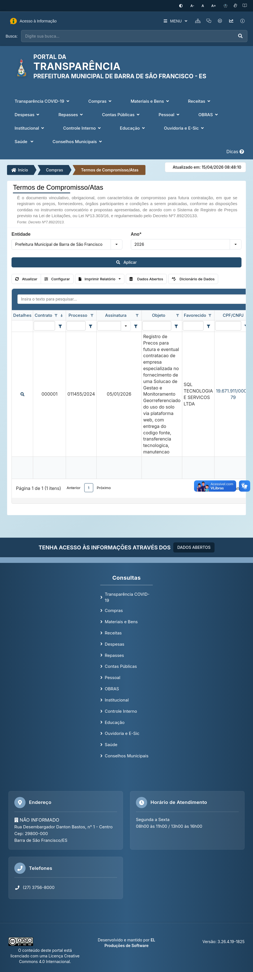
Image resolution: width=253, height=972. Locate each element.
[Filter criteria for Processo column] (91, 325)
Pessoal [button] (170, 113)
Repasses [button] (71, 113)
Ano (136, 233)
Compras (54, 169)
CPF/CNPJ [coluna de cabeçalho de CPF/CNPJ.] (233, 314)
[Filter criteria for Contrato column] (60, 325)
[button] (116, 244)
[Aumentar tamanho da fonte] (214, 5)
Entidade (21, 233)
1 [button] (88, 487)
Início (19, 169)
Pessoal (112, 677)
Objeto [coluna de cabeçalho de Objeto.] (158, 314)
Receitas (113, 632)
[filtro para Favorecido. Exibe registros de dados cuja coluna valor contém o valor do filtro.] (193, 325)
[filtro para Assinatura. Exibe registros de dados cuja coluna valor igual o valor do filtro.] (109, 325)
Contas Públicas (121, 665)
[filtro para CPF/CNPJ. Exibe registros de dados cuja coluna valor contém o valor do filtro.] (228, 325)
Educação (114, 721)
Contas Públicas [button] (121, 113)
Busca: (12, 35)
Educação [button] (133, 127)
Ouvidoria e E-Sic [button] (184, 127)
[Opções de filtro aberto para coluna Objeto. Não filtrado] (178, 315)
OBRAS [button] (209, 113)
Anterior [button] (73, 487)
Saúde (111, 744)
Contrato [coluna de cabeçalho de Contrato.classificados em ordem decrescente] (43, 314)
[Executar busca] (240, 35)
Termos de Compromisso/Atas (109, 169)
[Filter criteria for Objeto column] (176, 325)
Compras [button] (100, 100)
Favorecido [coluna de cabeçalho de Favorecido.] (195, 314)
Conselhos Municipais (127, 755)
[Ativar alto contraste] (188, 5)
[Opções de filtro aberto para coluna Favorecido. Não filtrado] (210, 315)
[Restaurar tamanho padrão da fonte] (206, 5)
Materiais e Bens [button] (150, 100)
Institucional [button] (30, 127)
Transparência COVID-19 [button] (42, 100)
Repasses (114, 654)
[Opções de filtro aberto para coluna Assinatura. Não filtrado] (137, 315)
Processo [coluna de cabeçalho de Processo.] (78, 314)
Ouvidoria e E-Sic (122, 732)
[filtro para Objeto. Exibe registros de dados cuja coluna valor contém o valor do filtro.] (156, 325)
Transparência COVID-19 (127, 596)
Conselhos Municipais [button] (78, 140)
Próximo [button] (104, 487)
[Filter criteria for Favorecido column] (209, 325)
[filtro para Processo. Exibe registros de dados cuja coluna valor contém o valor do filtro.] (76, 325)
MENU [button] (164, 20)
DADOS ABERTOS (193, 546)
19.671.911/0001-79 (233, 393)
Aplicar (126, 261)
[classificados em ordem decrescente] (61, 315)
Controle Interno (121, 710)
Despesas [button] (27, 113)
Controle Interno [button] (82, 127)
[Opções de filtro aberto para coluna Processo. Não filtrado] (92, 315)
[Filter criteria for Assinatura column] (136, 325)
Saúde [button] (25, 140)
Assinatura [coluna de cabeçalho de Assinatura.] (115, 314)
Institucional (117, 699)
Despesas (114, 643)
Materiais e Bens (121, 620)
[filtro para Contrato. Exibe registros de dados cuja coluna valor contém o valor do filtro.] (44, 325)
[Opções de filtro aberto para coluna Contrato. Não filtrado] (56, 315)
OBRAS (112, 688)
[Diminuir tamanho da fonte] (197, 5)
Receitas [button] (199, 100)
